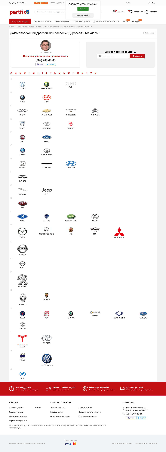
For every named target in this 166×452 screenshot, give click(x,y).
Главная (12, 26)
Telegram (50, 64)
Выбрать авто (149, 33)
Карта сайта (153, 443)
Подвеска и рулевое (81, 21)
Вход (151, 3)
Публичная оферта (141, 443)
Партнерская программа (18, 421)
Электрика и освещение (88, 416)
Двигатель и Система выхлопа (29, 26)
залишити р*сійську (83, 15)
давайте (83, 9)
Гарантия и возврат (16, 412)
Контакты (38, 408)
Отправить (137, 56)
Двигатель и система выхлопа (106, 21)
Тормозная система (42, 21)
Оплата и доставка (57, 3)
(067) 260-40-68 (18, 3)
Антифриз (136, 21)
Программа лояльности (18, 416)
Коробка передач (62, 21)
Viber (40, 64)
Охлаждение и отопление (60, 416)
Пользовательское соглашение (122, 443)
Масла (125, 21)
